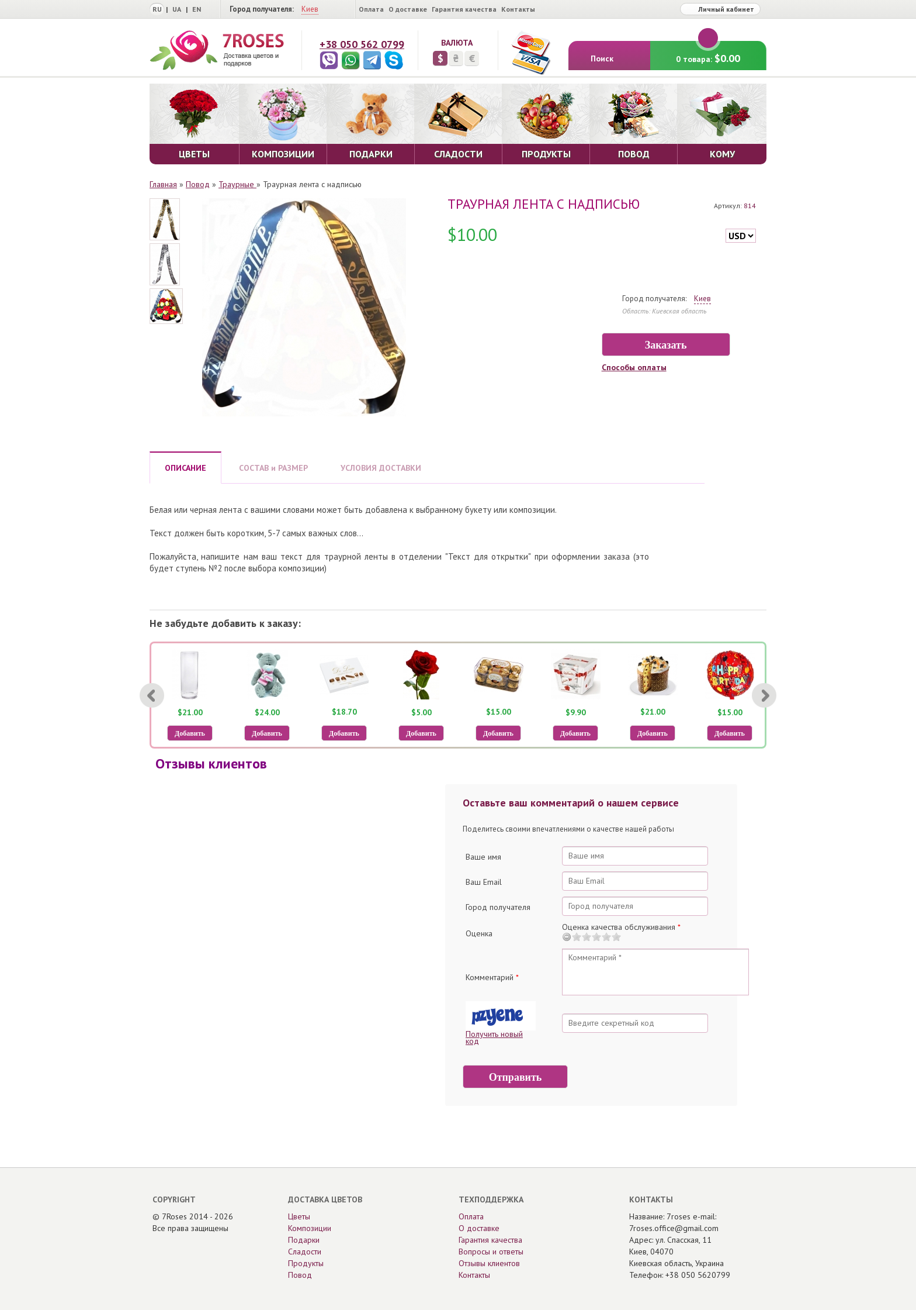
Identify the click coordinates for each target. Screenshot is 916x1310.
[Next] (764, 695)
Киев (309, 9)
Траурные (237, 184)
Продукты (306, 1263)
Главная (163, 184)
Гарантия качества (464, 9)
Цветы (299, 1216)
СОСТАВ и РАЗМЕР (273, 468)
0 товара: (708, 53)
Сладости (304, 1251)
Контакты (518, 9)
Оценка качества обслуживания (621, 927)
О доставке (407, 9)
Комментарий (492, 977)
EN (196, 9)
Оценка (479, 933)
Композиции (309, 1228)
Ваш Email (484, 881)
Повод (198, 184)
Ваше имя (483, 856)
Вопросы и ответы (491, 1251)
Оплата (371, 9)
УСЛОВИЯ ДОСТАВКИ (381, 468)
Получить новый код (494, 1037)
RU (157, 9)
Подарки (304, 1240)
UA (176, 9)
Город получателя (498, 907)
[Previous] (152, 695)
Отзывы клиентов (489, 1263)
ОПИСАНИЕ (185, 468)
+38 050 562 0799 (362, 44)
